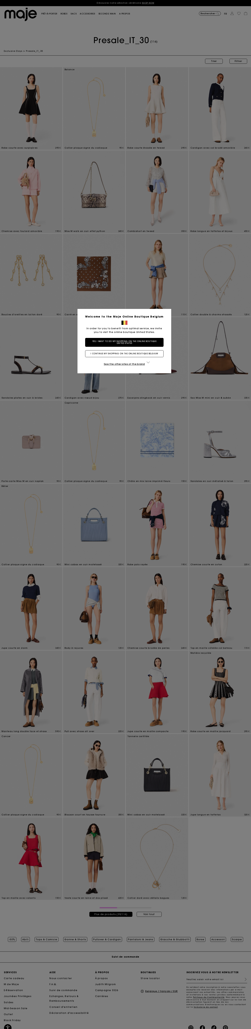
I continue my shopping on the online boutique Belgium (125, 353)
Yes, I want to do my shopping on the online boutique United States (125, 342)
